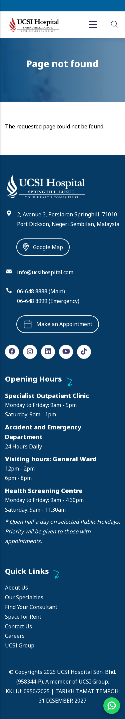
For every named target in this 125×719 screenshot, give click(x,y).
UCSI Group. (94, 681)
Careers (15, 635)
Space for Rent (23, 616)
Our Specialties (24, 597)
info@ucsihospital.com (45, 272)
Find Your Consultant (31, 607)
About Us (16, 587)
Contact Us (18, 626)
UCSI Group (19, 645)
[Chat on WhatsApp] (111, 705)
